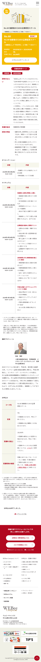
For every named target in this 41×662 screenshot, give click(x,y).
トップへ (37, 658)
